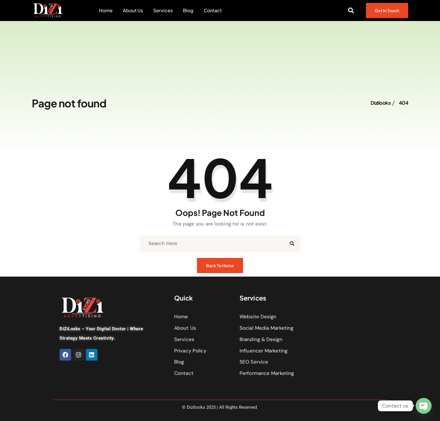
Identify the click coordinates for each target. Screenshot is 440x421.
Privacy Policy (190, 350)
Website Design (258, 316)
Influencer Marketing (263, 350)
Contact (213, 10)
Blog (188, 10)
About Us (133, 10)
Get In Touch (387, 13)
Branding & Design (261, 339)
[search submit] (292, 243)
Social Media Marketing (266, 328)
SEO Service (254, 362)
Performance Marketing (267, 373)
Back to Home (220, 268)
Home (106, 10)
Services (163, 10)
